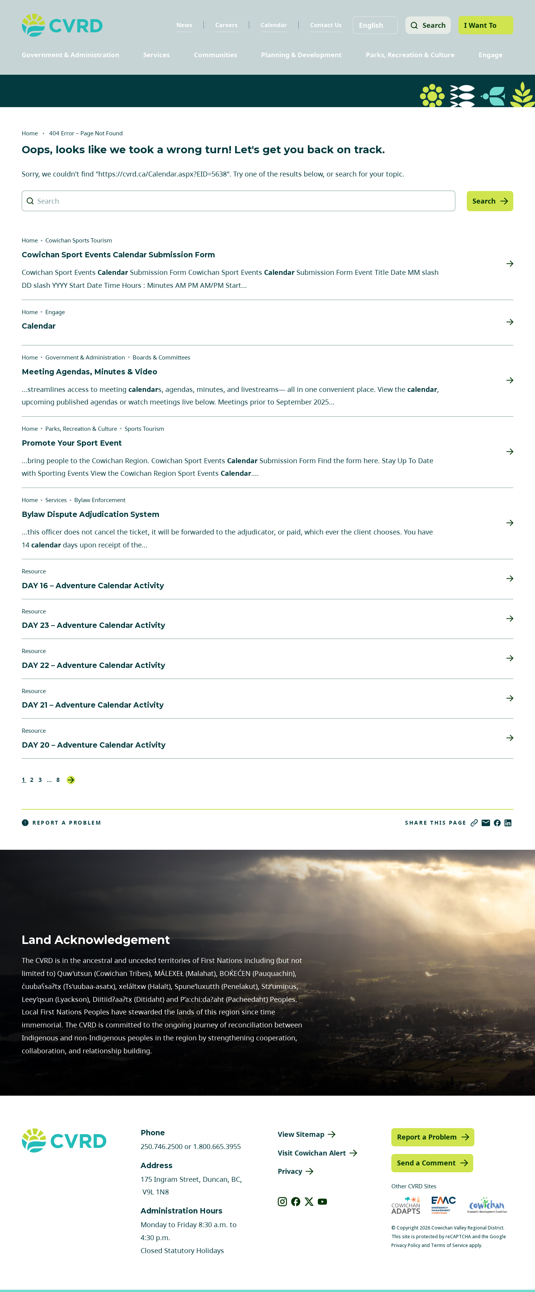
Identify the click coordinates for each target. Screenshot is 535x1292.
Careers (225, 25)
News (183, 25)
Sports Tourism (144, 428)
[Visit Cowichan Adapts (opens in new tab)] (405, 1205)
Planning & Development (301, 54)
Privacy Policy (405, 1245)
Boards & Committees (161, 357)
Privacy (290, 1171)
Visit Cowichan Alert (312, 1152)
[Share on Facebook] (497, 822)
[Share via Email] (486, 823)
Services (156, 54)
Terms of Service (449, 1245)
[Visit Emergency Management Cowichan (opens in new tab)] (444, 1205)
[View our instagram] (282, 1201)
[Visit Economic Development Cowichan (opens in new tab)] (487, 1205)
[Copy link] (474, 822)
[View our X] (309, 1201)
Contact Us (324, 25)
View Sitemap (301, 1134)
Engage (491, 54)
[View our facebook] (296, 1201)
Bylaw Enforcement (99, 500)
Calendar (272, 25)
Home (30, 133)
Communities (215, 54)
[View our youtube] (322, 1201)
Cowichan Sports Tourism (78, 240)
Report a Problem (62, 822)
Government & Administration (70, 54)
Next (71, 780)
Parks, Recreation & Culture (410, 54)
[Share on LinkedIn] (508, 822)
